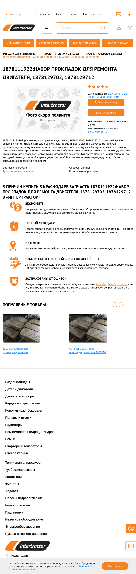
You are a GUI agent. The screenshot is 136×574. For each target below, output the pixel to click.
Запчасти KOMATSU (51, 42)
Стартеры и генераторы (23, 444)
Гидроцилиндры (17, 380)
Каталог (48, 51)
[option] (48, 107)
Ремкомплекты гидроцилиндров (30, 430)
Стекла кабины (17, 451)
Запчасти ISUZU (118, 42)
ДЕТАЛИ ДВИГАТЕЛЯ (69, 51)
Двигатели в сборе (19, 394)
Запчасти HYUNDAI (85, 42)
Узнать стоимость (106, 110)
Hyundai (122, 282)
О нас (58, 14)
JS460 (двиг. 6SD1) (108, 95)
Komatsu (101, 282)
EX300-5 (115, 91)
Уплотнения (14, 475)
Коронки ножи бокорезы (23, 408)
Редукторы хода (17, 503)
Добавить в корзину (106, 100)
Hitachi (112, 282)
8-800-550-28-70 (97, 129)
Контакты (43, 14)
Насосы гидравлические (24, 496)
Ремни (10, 437)
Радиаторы (13, 423)
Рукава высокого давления (26, 531)
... (101, 12)
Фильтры (12, 482)
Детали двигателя (19, 387)
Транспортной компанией (18, 168)
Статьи (72, 14)
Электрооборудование (22, 524)
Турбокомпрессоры (20, 467)
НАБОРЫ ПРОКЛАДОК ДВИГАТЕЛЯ (104, 51)
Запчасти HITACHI (18, 42)
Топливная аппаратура (22, 460)
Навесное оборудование (24, 517)
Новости (88, 14)
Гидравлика (14, 510)
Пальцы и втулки (18, 415)
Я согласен (115, 566)
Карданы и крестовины (23, 401)
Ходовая (11, 489)
